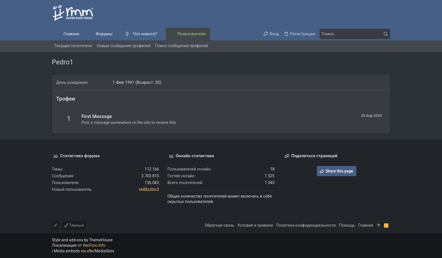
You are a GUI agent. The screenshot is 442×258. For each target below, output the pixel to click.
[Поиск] (355, 34)
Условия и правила (255, 225)
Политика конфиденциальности (306, 225)
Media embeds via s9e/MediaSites (84, 251)
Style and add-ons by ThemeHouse (82, 240)
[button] (117, 34)
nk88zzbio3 (149, 189)
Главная (365, 225)
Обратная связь (219, 225)
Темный (74, 225)
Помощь (347, 225)
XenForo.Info (94, 245)
